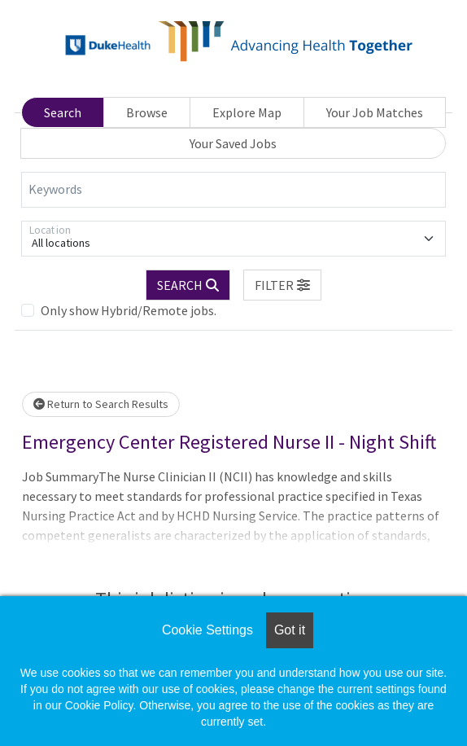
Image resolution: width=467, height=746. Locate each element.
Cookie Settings (207, 630)
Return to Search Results (100, 404)
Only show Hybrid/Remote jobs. (128, 310)
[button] (282, 285)
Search (62, 112)
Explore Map (247, 112)
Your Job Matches (374, 112)
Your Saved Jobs (233, 143)
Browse (147, 112)
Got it (289, 630)
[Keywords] (233, 190)
